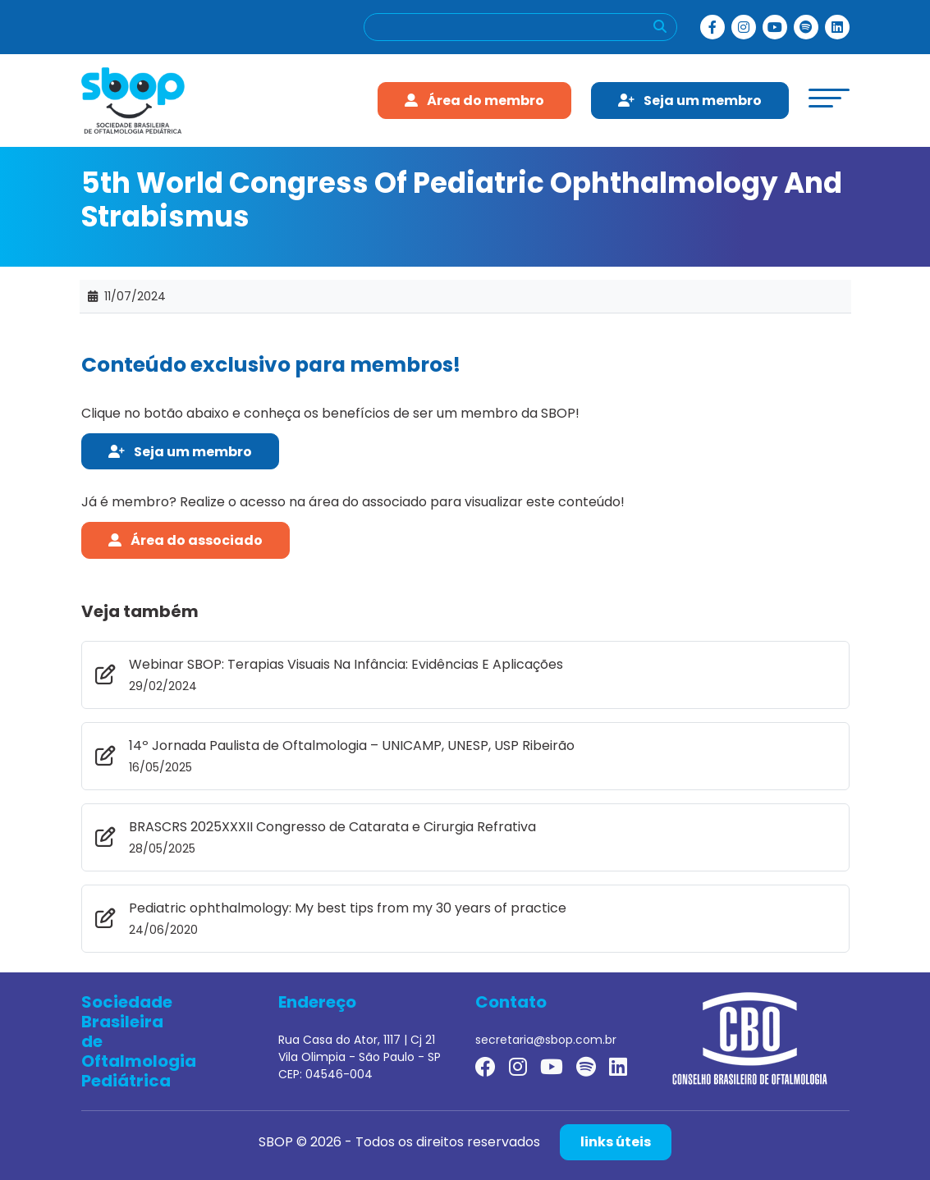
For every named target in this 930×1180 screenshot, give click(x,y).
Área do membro (474, 100)
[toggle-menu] (829, 98)
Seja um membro (690, 100)
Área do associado (185, 540)
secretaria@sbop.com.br (545, 1039)
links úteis (615, 1141)
